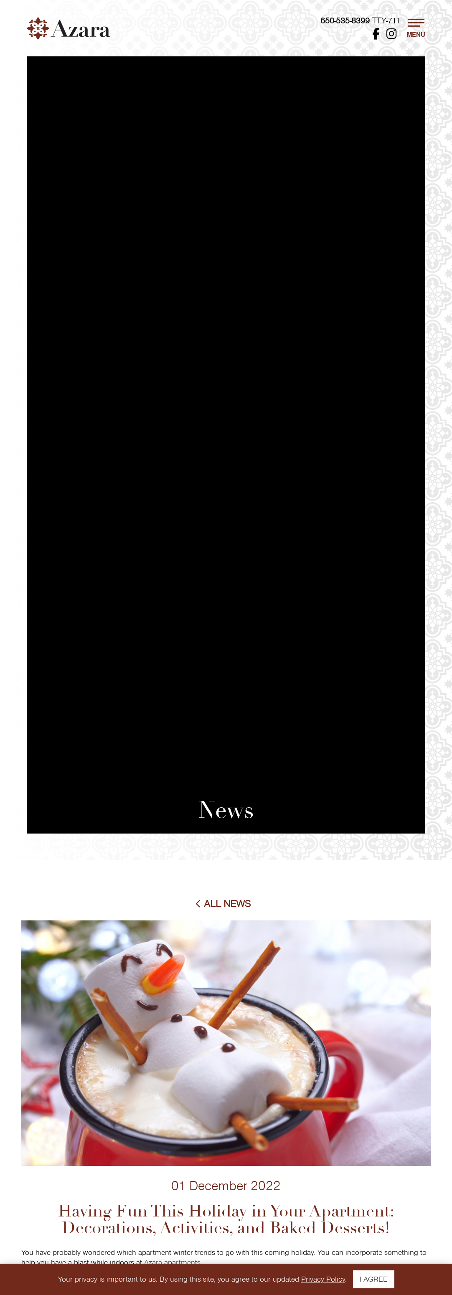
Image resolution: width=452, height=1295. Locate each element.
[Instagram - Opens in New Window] (391, 35)
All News (227, 903)
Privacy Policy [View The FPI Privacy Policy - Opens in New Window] (323, 1279)
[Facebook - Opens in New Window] (376, 35)
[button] (416, 28)
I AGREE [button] (374, 1279)
